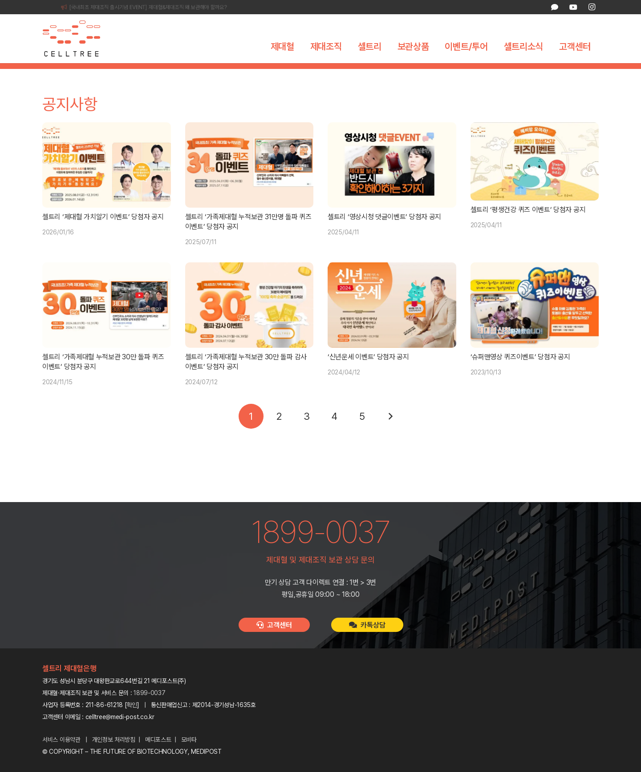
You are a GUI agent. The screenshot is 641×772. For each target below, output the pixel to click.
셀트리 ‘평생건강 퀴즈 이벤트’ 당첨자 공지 (528, 225)
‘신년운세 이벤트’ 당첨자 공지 (368, 372)
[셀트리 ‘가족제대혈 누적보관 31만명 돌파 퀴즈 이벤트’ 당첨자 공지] (249, 180)
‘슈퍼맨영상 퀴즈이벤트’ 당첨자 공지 (520, 372)
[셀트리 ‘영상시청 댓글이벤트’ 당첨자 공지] (392, 180)
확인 (132, 704)
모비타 (189, 739)
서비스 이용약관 (61, 739)
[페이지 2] (278, 431)
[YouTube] (573, 7)
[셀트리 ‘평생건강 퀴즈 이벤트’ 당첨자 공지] (535, 176)
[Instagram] (591, 7)
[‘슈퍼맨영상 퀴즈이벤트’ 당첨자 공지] (535, 320)
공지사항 (301, 73)
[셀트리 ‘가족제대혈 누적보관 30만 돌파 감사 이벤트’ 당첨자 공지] (249, 320)
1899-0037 (149, 692)
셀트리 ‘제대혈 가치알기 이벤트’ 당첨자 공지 (103, 232)
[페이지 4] (334, 431)
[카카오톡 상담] (555, 7)
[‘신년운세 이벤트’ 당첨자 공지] (392, 320)
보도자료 (339, 73)
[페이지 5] (362, 431)
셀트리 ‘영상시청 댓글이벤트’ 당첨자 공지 (384, 232)
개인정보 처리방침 (113, 739)
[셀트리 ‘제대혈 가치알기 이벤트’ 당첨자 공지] (106, 180)
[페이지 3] (306, 431)
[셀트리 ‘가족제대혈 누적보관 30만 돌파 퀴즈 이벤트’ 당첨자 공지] (106, 320)
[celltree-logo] (77, 38)
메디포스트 (158, 739)
